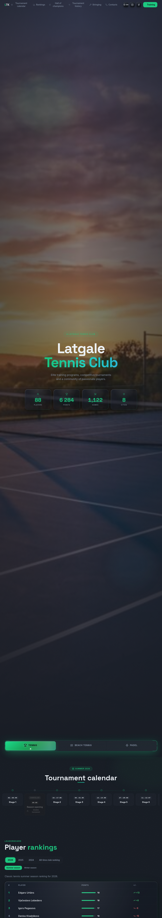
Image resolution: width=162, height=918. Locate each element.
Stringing (95, 4)
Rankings (39, 4)
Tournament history (76, 4)
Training (151, 4)
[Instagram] (132, 4)
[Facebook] (138, 4)
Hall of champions (56, 4)
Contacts (111, 4)
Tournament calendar (19, 4)
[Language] (126, 4)
